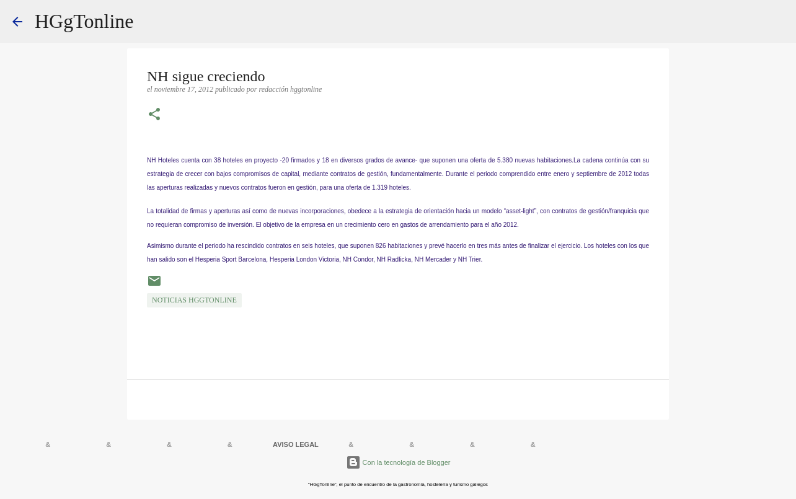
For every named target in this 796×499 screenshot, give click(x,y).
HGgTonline (84, 21)
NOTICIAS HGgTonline (194, 300)
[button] (154, 115)
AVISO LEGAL (296, 444)
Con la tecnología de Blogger (398, 462)
